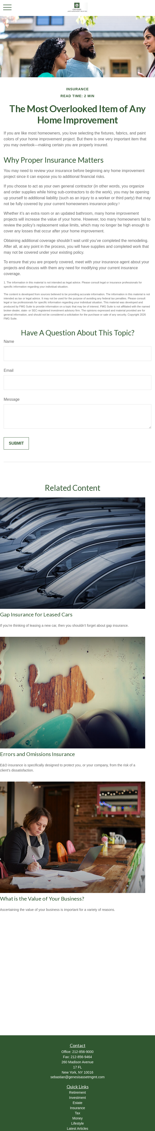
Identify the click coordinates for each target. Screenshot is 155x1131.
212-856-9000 (83, 1052)
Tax (77, 1113)
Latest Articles (77, 1129)
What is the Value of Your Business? (42, 898)
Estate (78, 1103)
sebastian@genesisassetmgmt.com (77, 1077)
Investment (77, 1098)
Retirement (77, 1092)
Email (8, 370)
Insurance (77, 1108)
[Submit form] (16, 443)
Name (9, 341)
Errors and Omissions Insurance (37, 754)
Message (12, 399)
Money (77, 1118)
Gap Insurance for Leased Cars (36, 614)
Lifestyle (77, 1123)
